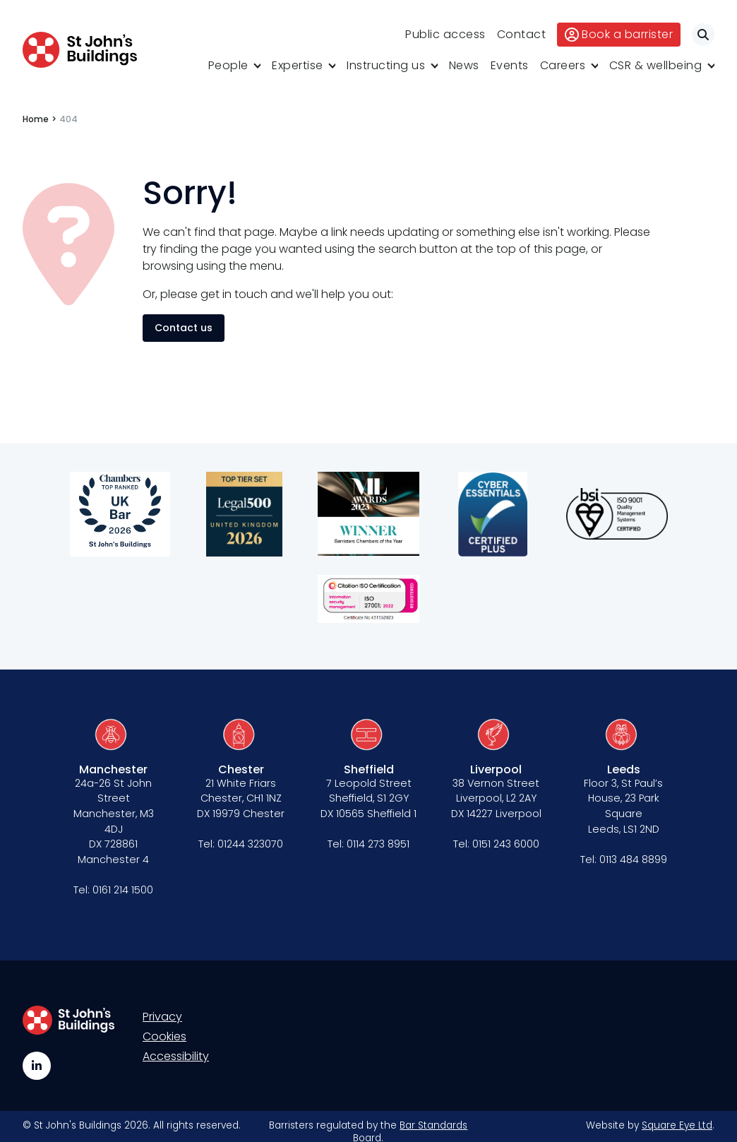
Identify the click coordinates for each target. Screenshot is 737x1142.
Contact (521, 34)
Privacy (162, 1017)
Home (36, 119)
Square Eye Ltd (677, 1125)
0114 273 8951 (378, 844)
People (228, 65)
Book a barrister (619, 34)
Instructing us (386, 65)
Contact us (183, 328)
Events (510, 65)
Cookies (164, 1036)
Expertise (297, 65)
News (464, 65)
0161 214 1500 (122, 890)
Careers (563, 65)
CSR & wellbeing (655, 65)
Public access (445, 34)
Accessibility (176, 1056)
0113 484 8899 (633, 859)
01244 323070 (250, 844)
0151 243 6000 (505, 844)
